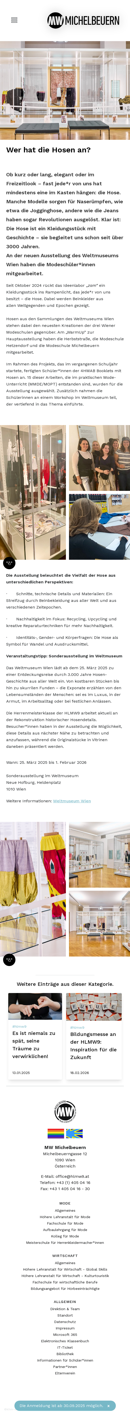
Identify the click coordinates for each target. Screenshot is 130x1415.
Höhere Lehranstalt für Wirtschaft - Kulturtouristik (65, 1276)
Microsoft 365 (65, 1334)
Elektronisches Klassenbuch (65, 1341)
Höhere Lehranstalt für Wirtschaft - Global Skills (65, 1269)
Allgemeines (65, 1210)
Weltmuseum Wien (72, 800)
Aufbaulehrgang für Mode (65, 1230)
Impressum (65, 1328)
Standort (65, 1315)
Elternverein (65, 1373)
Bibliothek (65, 1354)
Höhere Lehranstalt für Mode (65, 1217)
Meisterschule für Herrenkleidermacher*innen (65, 1242)
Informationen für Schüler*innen (65, 1360)
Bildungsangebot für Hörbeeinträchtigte (65, 1288)
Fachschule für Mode (65, 1223)
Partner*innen (65, 1366)
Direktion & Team (65, 1309)
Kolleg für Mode (65, 1236)
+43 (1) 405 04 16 (73, 1182)
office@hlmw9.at (72, 1176)
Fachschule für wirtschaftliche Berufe (65, 1282)
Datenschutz (65, 1322)
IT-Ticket (65, 1347)
